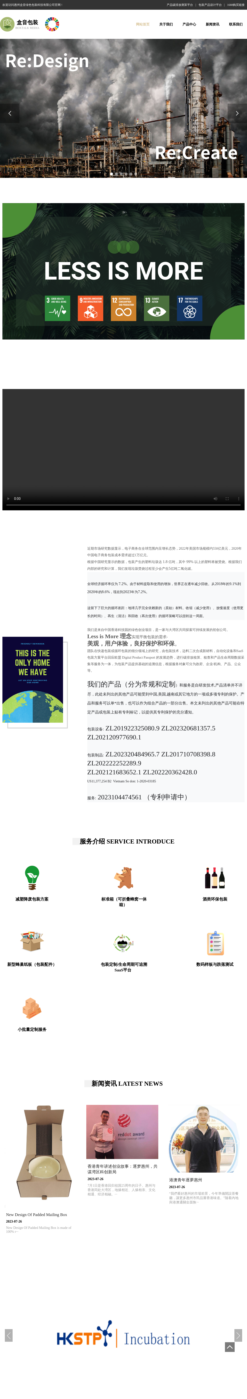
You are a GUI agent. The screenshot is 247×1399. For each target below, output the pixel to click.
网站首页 (143, 24)
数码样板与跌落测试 (214, 964)
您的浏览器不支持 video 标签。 (123, 449)
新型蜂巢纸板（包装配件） (32, 964)
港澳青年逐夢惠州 (185, 1180)
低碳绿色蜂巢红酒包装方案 (121, 1370)
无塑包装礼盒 (186, 1370)
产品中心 (189, 24)
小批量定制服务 (32, 1029)
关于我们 (166, 24)
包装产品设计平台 (210, 5)
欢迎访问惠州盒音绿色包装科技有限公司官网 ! (32, 5)
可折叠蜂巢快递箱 (159, 1370)
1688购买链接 (236, 5)
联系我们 (236, 24)
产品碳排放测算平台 (180, 5)
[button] (9, 113)
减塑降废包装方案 (32, 899)
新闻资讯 (212, 24)
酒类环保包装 (215, 899)
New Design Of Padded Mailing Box (36, 1214)
